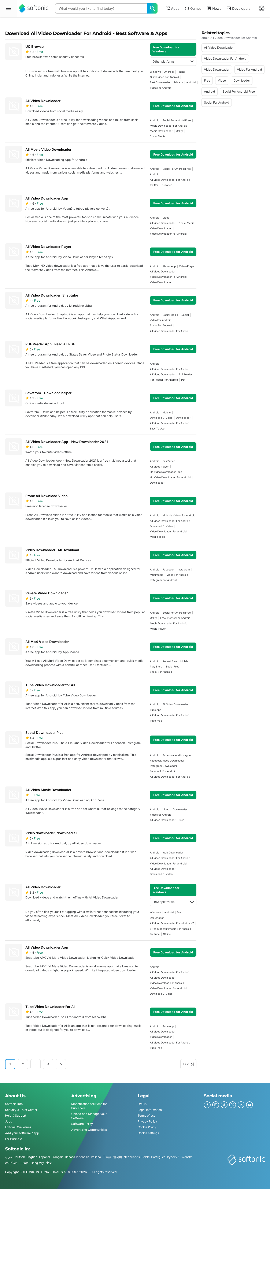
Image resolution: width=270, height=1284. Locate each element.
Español (44, 1157)
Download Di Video (161, 417)
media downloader (161, 131)
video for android (160, 87)
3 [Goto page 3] (36, 1064)
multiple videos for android (179, 515)
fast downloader (160, 82)
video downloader (161, 228)
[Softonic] (33, 8)
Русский (173, 1157)
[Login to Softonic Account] (261, 8)
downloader (183, 417)
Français (57, 1157)
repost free (170, 661)
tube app (155, 709)
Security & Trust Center (21, 1110)
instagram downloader (163, 765)
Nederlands (132, 1157)
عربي (8, 1157)
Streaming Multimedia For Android (170, 928)
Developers (238, 8)
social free (172, 666)
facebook (168, 569)
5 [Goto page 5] (61, 1064)
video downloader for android (168, 233)
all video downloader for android (170, 179)
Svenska (187, 1157)
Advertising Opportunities (89, 1129)
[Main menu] (8, 8)
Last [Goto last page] (188, 1064)
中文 (49, 1163)
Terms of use (146, 1115)
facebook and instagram (177, 755)
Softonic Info (14, 1104)
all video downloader (162, 223)
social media (157, 136)
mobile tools (157, 536)
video (166, 217)
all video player (159, 466)
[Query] (101, 8)
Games (192, 8)
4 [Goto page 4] (48, 1064)
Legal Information (150, 1110)
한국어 (117, 1157)
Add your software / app (22, 1133)
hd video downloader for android (170, 477)
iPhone (181, 71)
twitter (154, 185)
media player (158, 628)
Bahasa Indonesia (77, 1157)
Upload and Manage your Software (89, 1116)
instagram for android (163, 580)
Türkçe (24, 1163)
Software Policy (82, 1123)
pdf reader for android (164, 379)
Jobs (8, 1121)
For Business (13, 1138)
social (185, 314)
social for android (161, 325)
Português (158, 1157)
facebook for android (163, 771)
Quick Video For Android (164, 77)
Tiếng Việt (37, 1163)
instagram (184, 569)
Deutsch (19, 1157)
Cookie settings (148, 1133)
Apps (172, 8)
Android (169, 71)
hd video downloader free (166, 471)
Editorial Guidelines (18, 1127)
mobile (167, 412)
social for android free (177, 120)
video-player (187, 266)
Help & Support (15, 1115)
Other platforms (173, 61)
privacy (178, 82)
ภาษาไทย (11, 1163)
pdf (183, 379)
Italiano (96, 1157)
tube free (156, 720)
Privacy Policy (147, 1121)
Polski (145, 1157)
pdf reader (185, 374)
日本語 (107, 1157)
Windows (155, 71)
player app (169, 266)
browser (167, 185)
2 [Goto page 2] (23, 1064)
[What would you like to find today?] (152, 8)
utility (179, 131)
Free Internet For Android (175, 617)
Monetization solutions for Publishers (89, 1106)
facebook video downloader (167, 760)
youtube (155, 934)
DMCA (142, 1104)
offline (167, 934)
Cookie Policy (147, 1127)
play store (156, 666)
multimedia (156, 574)
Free (181, 820)
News (213, 8)
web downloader (173, 852)
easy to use (157, 428)
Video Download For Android (167, 983)
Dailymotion (157, 917)
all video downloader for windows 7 (172, 923)
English (32, 1157)
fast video (169, 461)
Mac (179, 912)
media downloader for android (168, 125)
